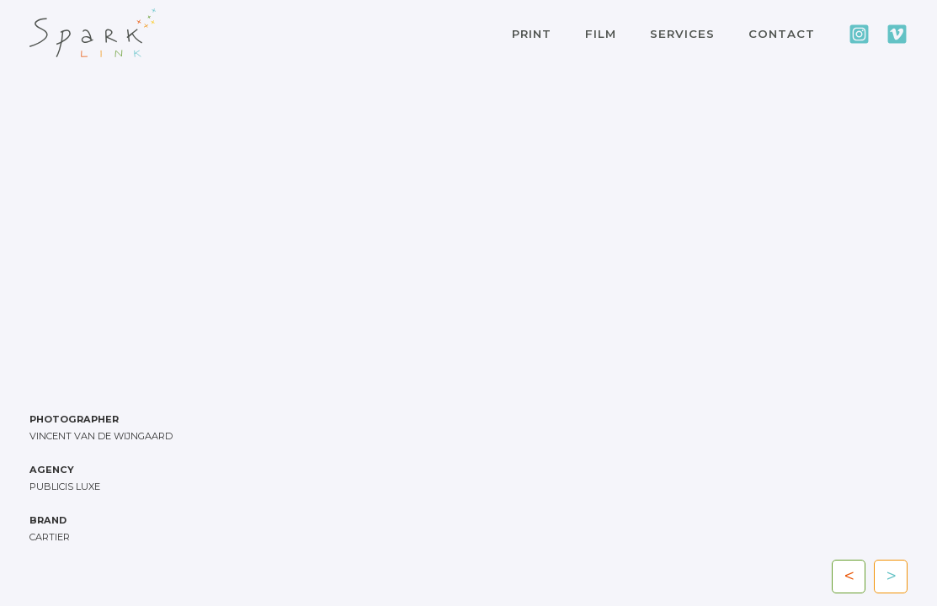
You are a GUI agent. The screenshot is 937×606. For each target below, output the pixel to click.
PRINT (531, 33)
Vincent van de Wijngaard (101, 436)
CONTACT (781, 33)
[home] (92, 32)
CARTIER (49, 537)
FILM (600, 33)
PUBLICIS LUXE (64, 486)
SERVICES (682, 33)
